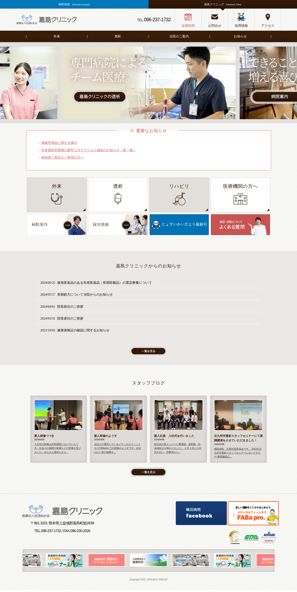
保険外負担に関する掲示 (59, 143)
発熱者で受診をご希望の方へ (62, 157)
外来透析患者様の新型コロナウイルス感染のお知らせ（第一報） (88, 150)
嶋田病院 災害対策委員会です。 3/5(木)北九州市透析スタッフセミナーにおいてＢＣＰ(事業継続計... (237, 455)
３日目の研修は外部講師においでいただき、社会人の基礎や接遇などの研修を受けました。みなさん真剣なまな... (57, 450)
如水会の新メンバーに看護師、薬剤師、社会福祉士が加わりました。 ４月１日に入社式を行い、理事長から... (177, 450)
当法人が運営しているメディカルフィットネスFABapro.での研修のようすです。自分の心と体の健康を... (117, 450)
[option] (148, 83)
